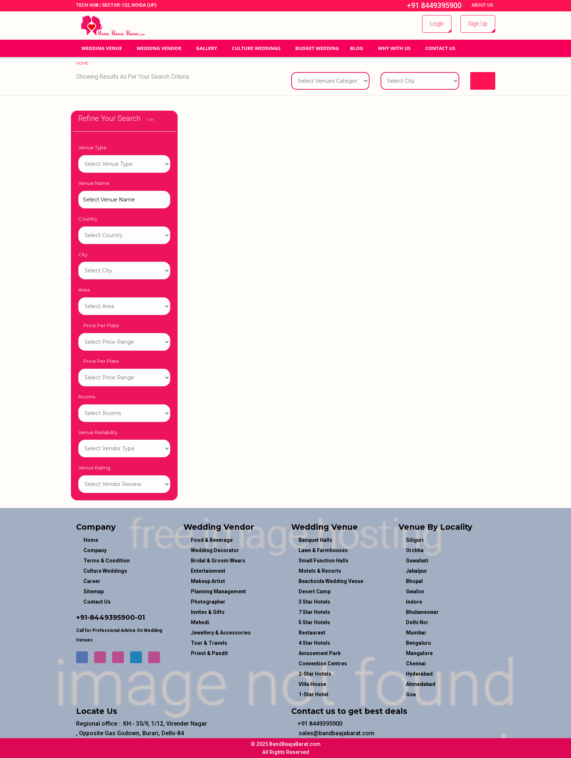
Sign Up (478, 23)
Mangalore (419, 653)
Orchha (415, 550)
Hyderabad (419, 674)
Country (87, 219)
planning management (218, 591)
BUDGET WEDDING (317, 48)
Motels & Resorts (320, 571)
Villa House (312, 684)
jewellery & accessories (221, 633)
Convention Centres (323, 663)
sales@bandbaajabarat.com (332, 733)
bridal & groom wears (218, 561)
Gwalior (415, 591)
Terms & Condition (106, 561)
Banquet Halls (315, 540)
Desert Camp (315, 591)
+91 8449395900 (430, 5)
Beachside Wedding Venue (331, 581)
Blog (356, 48)
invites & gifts (208, 612)
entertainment (208, 571)
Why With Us (394, 48)
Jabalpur (416, 571)
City (83, 254)
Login (437, 23)
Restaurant (312, 633)
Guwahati (417, 561)
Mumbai (416, 633)
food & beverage (212, 540)
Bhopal (414, 581)
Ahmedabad (420, 684)
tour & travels (209, 643)
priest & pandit (209, 653)
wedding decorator (215, 550)
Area (84, 290)
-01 (140, 618)
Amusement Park (320, 653)
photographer (208, 602)
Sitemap (93, 591)
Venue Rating (94, 468)
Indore (414, 602)
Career (91, 581)
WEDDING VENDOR (159, 48)
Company (95, 550)
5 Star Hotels (314, 622)
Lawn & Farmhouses (323, 550)
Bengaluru (418, 643)
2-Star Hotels (315, 674)
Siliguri (415, 540)
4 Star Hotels (314, 643)
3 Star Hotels (314, 602)
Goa (411, 694)
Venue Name (94, 183)
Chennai (416, 663)
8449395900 (112, 618)
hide (148, 120)
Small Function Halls (324, 561)
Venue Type (92, 147)
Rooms (86, 397)
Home (82, 63)
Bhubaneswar (422, 612)
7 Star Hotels (314, 612)
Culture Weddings (256, 48)
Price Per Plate (98, 325)
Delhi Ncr (417, 622)
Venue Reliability (98, 432)
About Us (482, 5)
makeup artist (208, 581)
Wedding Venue (102, 48)
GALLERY (206, 48)
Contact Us (440, 48)
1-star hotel (124, 164)
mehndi (200, 622)
